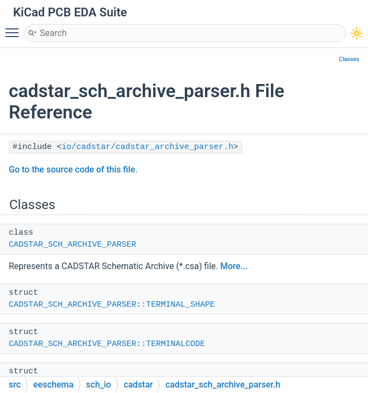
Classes (349, 59)
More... (234, 266)
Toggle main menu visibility (14, 27)
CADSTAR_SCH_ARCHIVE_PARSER (72, 244)
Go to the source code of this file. (73, 169)
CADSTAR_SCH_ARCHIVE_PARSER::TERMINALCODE (107, 344)
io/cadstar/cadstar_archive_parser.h (147, 147)
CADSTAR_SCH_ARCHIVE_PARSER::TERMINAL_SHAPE (112, 304)
